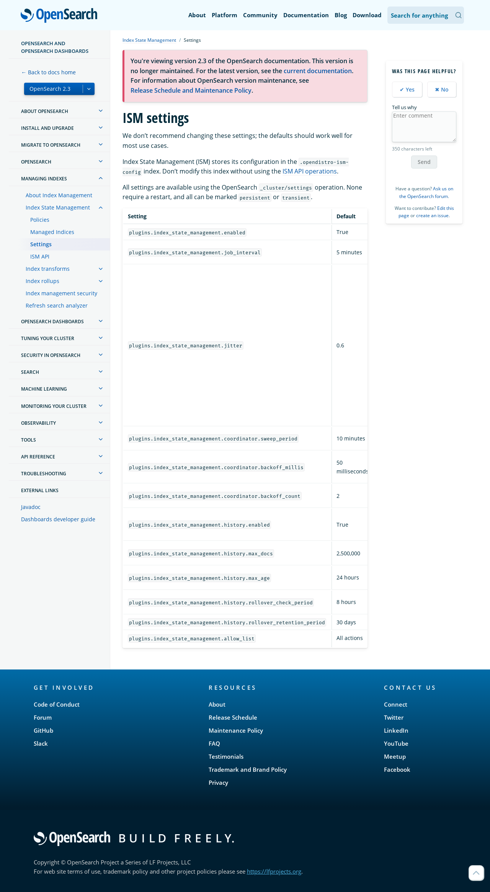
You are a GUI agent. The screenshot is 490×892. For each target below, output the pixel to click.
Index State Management (58, 207)
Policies (39, 219)
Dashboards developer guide (58, 519)
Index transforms (48, 268)
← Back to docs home (48, 72)
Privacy (218, 782)
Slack (41, 743)
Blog (341, 15)
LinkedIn (396, 730)
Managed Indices (52, 232)
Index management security (61, 293)
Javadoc (31, 507)
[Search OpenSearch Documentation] (425, 15)
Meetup (395, 756)
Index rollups (42, 281)
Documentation (306, 15)
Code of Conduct (57, 704)
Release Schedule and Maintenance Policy (191, 90)
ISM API (39, 256)
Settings (41, 244)
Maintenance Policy (236, 730)
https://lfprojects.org (274, 871)
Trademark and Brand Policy (248, 769)
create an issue (432, 215)
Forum (43, 717)
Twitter (393, 717)
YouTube (396, 743)
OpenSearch (61, 16)
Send (424, 161)
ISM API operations (310, 171)
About (197, 15)
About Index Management (59, 195)
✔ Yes (407, 89)
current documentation (318, 71)
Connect (395, 704)
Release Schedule (233, 717)
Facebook (397, 769)
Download (367, 15)
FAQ (214, 743)
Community (260, 15)
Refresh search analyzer (57, 305)
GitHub (43, 730)
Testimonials (226, 756)
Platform (224, 15)
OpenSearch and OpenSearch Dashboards (54, 47)
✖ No (442, 89)
